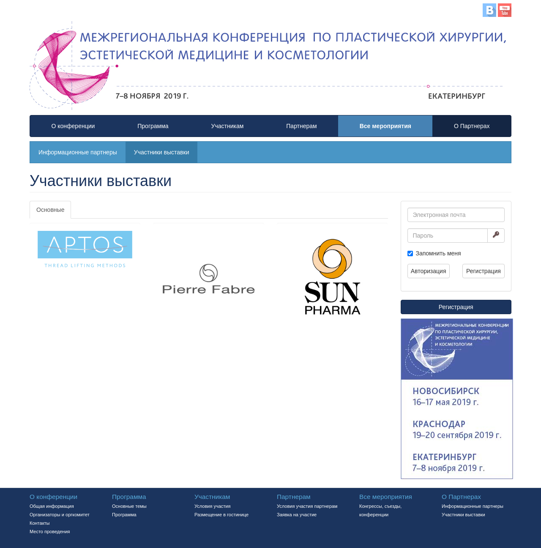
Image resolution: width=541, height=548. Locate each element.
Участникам (227, 126)
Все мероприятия (385, 126)
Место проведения (50, 531)
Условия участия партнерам (307, 506)
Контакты (40, 523)
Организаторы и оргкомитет (60, 514)
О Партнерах (472, 126)
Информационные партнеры (77, 152)
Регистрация (483, 271)
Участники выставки (161, 152)
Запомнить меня (438, 253)
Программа (152, 126)
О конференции (73, 126)
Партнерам (301, 126)
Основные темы (129, 506)
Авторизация (428, 271)
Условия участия (212, 506)
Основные (50, 209)
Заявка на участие (297, 514)
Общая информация (52, 506)
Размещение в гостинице (221, 514)
